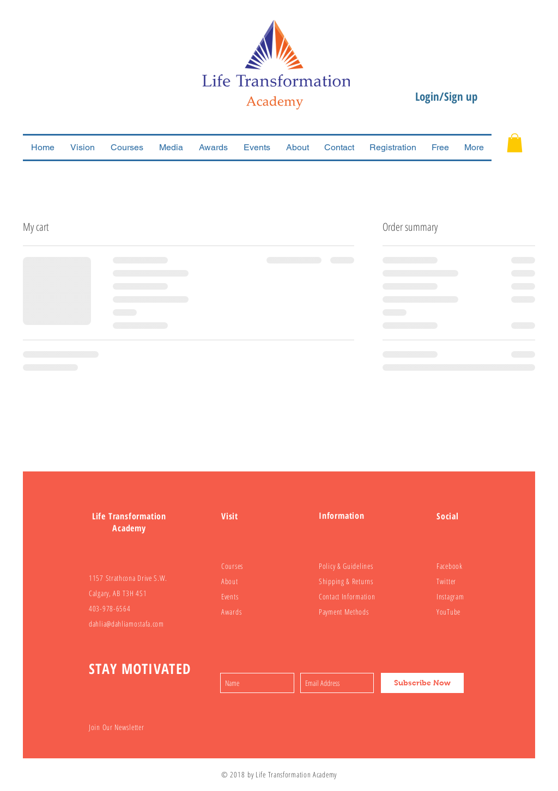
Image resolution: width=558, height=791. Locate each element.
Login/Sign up (446, 96)
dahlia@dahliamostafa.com (126, 623)
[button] (515, 142)
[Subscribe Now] (422, 683)
